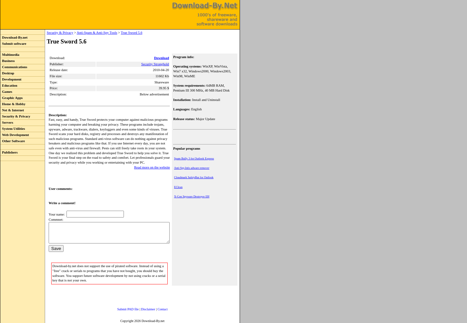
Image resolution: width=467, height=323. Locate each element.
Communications (13, 67)
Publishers (9, 152)
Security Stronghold (156, 64)
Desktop (7, 73)
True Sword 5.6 (118, 32)
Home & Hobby (13, 104)
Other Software (12, 141)
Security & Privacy (15, 116)
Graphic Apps (11, 98)
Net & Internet (12, 110)
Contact (156, 308)
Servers (6, 122)
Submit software (13, 43)
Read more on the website (153, 162)
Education (8, 85)
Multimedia (9, 54)
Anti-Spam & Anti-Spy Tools (83, 32)
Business (7, 61)
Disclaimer (142, 308)
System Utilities (12, 128)
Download (162, 58)
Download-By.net (14, 37)
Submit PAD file (121, 308)
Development (10, 79)
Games (6, 91)
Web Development (14, 135)
